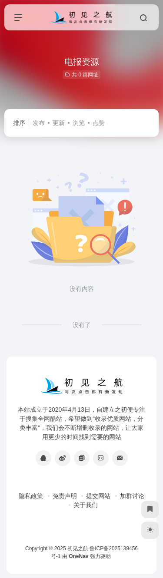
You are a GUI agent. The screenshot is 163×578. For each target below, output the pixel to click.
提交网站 (98, 495)
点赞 (99, 122)
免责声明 (65, 495)
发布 (39, 122)
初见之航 (77, 548)
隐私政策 (31, 495)
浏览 (79, 122)
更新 (59, 122)
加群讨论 (132, 495)
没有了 (82, 324)
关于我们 (85, 505)
